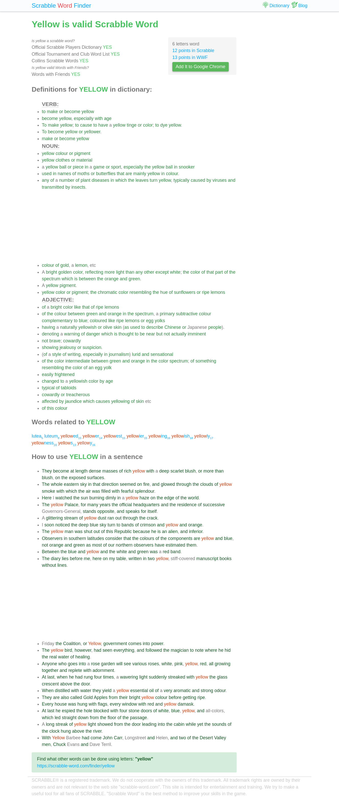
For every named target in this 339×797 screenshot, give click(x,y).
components (180, 538)
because (141, 531)
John (108, 737)
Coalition (71, 643)
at (72, 471)
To (44, 125)
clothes (63, 160)
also (65, 697)
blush (190, 471)
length (81, 471)
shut (88, 531)
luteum (51, 436)
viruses (219, 180)
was (96, 491)
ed (71, 436)
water (63, 656)
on (57, 477)
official (125, 504)
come (96, 737)
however (83, 650)
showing (50, 347)
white (175, 272)
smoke (48, 491)
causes (103, 401)
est (114, 436)
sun (84, 497)
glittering (54, 518)
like (77, 307)
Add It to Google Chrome (200, 66)
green (134, 278)
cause (86, 125)
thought (126, 333)
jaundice (73, 401)
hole (88, 710)
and (231, 180)
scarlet (177, 471)
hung (82, 704)
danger (93, 333)
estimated (175, 545)
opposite (105, 511)
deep (164, 471)
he (153, 531)
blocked (101, 710)
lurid (136, 354)
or (61, 111)
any (45, 180)
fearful (127, 491)
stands (89, 511)
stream (71, 518)
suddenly (158, 677)
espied (68, 710)
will (119, 663)
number (67, 180)
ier (137, 436)
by (209, 180)
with (99, 118)
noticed (62, 524)
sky (83, 484)
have (103, 125)
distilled (62, 690)
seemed (128, 484)
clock (54, 731)
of (74, 173)
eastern (71, 484)
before (76, 558)
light (120, 272)
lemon (81, 265)
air (88, 491)
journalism (119, 354)
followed (154, 650)
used (47, 173)
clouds (206, 484)
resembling (140, 292)
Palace (71, 504)
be (142, 333)
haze (144, 497)
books (226, 558)
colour (62, 153)
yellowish (87, 327)
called (76, 697)
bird (68, 650)
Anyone (49, 663)
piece (78, 167)
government (115, 643)
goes (73, 663)
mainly (139, 173)
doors (146, 710)
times (108, 677)
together (50, 670)
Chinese (172, 327)
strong (207, 690)
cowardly (72, 340)
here (97, 558)
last (50, 677)
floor (111, 717)
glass (222, 677)
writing (74, 354)
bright (51, 272)
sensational (161, 354)
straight (69, 717)
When (48, 690)
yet (200, 724)
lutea (37, 436)
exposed (77, 477)
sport (116, 167)
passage (138, 717)
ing (159, 436)
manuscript (207, 558)
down (83, 717)
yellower (92, 131)
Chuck (59, 744)
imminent (197, 333)
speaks (133, 511)
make (52, 111)
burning (96, 497)
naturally (68, 327)
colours (147, 538)
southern (77, 538)
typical (48, 387)
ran (110, 518)
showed (105, 724)
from (113, 697)
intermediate (77, 361)
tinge (132, 125)
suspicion (91, 347)
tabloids (68, 387)
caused (198, 180)
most (97, 545)
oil (151, 690)
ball (62, 167)
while (191, 724)
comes (134, 643)
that (120, 173)
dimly (110, 497)
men (46, 744)
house (61, 704)
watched (63, 497)
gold (64, 265)
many (92, 504)
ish (182, 436)
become (72, 111)
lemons (218, 292)
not (167, 333)
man (69, 531)
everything (124, 650)
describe (154, 327)
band (175, 551)
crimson (148, 524)
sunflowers (184, 292)
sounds (219, 724)
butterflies (105, 173)
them (191, 545)
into (146, 643)
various (139, 663)
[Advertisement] (139, 226)
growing (223, 663)
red (166, 551)
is (76, 278)
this (50, 408)
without (49, 565)
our (111, 545)
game (99, 167)
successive (214, 504)
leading (149, 724)
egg (149, 320)
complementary (57, 320)
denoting (50, 333)
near (150, 333)
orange (112, 278)
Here (47, 497)
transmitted (53, 187)
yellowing (120, 401)
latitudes (95, 538)
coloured (98, 320)
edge (169, 497)
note (199, 650)
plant (85, 180)
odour (220, 690)
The (46, 484)
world (193, 497)
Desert (206, 737)
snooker (187, 167)
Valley (220, 737)
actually (179, 333)
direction (110, 484)
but (159, 333)
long (50, 724)
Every (47, 704)
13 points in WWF (190, 57)
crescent (50, 683)
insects (78, 187)
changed (50, 381)
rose (95, 663)
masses (110, 471)
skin (118, 327)
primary (167, 313)
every (115, 704)
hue (164, 292)
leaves (142, 180)
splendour (144, 491)
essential (139, 690)
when (62, 677)
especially (83, 118)
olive (107, 327)
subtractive (187, 313)
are (129, 173)
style (56, 354)
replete (75, 670)
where (211, 650)
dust (102, 518)
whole (57, 484)
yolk (108, 367)
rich (127, 471)
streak (62, 724)
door (85, 683)
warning (72, 333)
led (57, 717)
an (91, 367)
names (64, 173)
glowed (168, 484)
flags (102, 704)
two (151, 558)
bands (128, 524)
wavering (129, 677)
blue (83, 320)
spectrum (51, 278)
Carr (118, 737)
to (44, 111)
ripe (205, 292)
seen (107, 650)
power (157, 643)
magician (180, 650)
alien (173, 531)
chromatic (107, 292)
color (148, 125)
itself (152, 511)
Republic (123, 531)
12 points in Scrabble (193, 50)
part (219, 272)
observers (143, 545)
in (86, 167)
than (130, 272)
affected (50, 401)
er (92, 436)
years (105, 504)
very (168, 690)
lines (62, 565)
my (112, 558)
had (97, 650)
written (135, 558)
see (127, 663)
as (126, 327)
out (118, 518)
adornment (103, 670)
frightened (65, 374)
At (44, 677)
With (46, 737)
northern (124, 545)
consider (113, 538)
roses (153, 663)
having (48, 327)
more (110, 272)
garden (108, 663)
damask (185, 704)
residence (187, 504)
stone (133, 710)
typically (182, 180)
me (87, 558)
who (62, 663)
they (97, 690)
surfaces (95, 477)
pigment (82, 153)
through (183, 484)
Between (50, 551)
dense (95, 471)
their (123, 697)
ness (44, 442)
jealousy (67, 347)
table (121, 558)
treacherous (78, 394)
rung (88, 677)
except (162, 272)
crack (152, 518)
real (53, 656)
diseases (100, 180)
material (84, 160)
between (87, 278)
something (206, 361)
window (129, 704)
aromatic (181, 690)
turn (154, 180)
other (149, 272)
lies (65, 558)
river (97, 731)
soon (49, 524)
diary (55, 558)
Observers (52, 538)
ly (203, 436)
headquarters (146, 504)
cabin (179, 724)
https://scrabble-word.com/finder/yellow (76, 765)
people (215, 327)
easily (47, 374)
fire (146, 484)
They (47, 471)
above (66, 683)
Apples (100, 697)
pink (178, 663)
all (211, 663)
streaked (176, 677)
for (83, 504)
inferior (195, 531)
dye (163, 125)
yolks (160, 320)
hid (228, 650)
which (121, 180)
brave (54, 340)
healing (82, 656)
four (98, 677)
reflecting (94, 272)
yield (107, 690)
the (147, 167)
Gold (88, 697)
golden (65, 272)
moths (83, 173)
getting (189, 697)
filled (106, 491)
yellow (88, 111)
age (108, 118)
